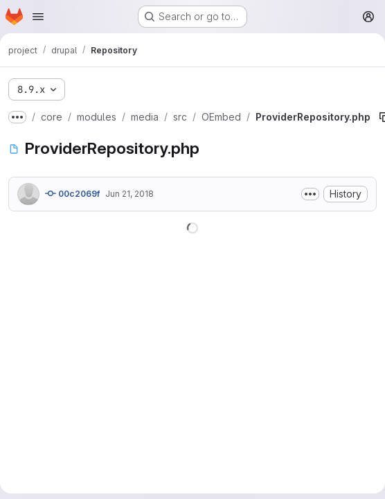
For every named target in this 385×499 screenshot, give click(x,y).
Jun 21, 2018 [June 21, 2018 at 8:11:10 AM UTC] (129, 194)
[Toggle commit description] (310, 194)
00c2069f (72, 193)
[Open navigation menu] (38, 17)
